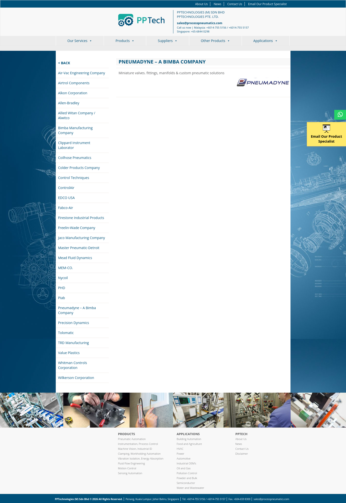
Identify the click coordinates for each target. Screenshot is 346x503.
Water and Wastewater (190, 488)
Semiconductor (186, 483)
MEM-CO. (65, 267)
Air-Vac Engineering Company (81, 73)
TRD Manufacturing (73, 342)
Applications (265, 40)
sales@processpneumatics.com (200, 23)
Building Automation (189, 439)
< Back (64, 63)
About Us (201, 4)
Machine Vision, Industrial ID (135, 449)
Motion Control (127, 468)
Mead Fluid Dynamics (75, 257)
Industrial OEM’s (186, 463)
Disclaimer (241, 453)
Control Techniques (73, 177)
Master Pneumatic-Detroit (79, 247)
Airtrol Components (73, 83)
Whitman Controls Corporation (72, 365)
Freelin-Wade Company (76, 227)
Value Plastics (69, 352)
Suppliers (168, 40)
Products (124, 40)
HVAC (180, 449)
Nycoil (63, 277)
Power (180, 453)
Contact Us (234, 4)
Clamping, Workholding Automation (139, 453)
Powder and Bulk (187, 478)
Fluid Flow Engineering (131, 463)
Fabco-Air (65, 207)
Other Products (215, 40)
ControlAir (66, 187)
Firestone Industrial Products (81, 217)
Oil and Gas (184, 468)
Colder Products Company (79, 167)
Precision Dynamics (73, 322)
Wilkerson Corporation (76, 377)
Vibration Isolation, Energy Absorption (141, 458)
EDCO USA (66, 197)
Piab (61, 297)
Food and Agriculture (189, 444)
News (217, 4)
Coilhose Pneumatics (74, 157)
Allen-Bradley (68, 103)
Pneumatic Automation (132, 439)
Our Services (79, 40)
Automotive (184, 458)
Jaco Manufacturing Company (81, 237)
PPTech (241, 434)
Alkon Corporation (72, 93)
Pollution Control (187, 473)
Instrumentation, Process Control (138, 444)
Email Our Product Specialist (267, 4)
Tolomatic (66, 332)
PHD (61, 287)
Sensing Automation (130, 473)
